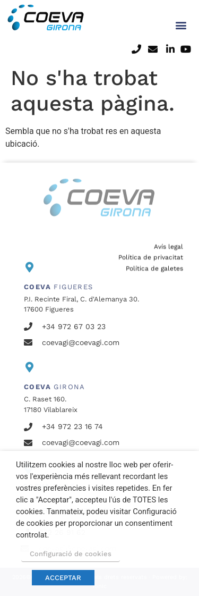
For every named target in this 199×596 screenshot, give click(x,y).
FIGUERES (58, 287)
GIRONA (54, 387)
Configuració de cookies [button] (70, 554)
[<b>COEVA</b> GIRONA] (29, 367)
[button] (180, 15)
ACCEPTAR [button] (63, 578)
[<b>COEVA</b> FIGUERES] (29, 267)
